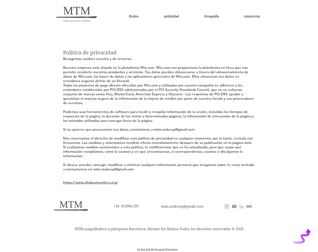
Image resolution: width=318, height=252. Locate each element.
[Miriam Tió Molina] (241, 206)
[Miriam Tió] (234, 206)
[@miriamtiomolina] (227, 206)
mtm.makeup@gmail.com (174, 129)
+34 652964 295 (126, 206)
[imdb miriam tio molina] (249, 206)
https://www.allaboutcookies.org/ (90, 182)
